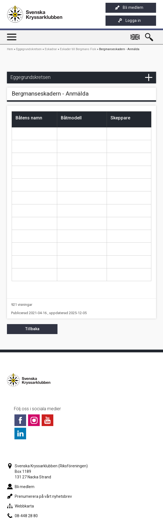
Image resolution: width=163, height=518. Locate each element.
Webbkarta (20, 506)
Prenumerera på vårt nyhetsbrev (39, 496)
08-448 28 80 (22, 516)
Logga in (129, 20)
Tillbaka (32, 329)
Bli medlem (129, 7)
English (136, 34)
